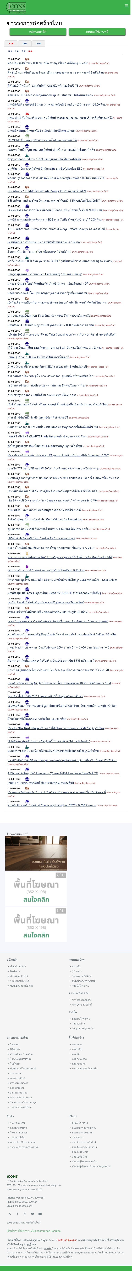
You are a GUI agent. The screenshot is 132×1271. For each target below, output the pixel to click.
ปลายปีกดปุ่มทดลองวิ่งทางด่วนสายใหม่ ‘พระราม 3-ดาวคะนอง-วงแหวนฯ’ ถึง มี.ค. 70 (58, 670)
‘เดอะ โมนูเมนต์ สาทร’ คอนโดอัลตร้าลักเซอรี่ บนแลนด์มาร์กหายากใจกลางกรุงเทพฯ (58, 621)
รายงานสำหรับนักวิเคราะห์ (24, 1147)
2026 (11, 43)
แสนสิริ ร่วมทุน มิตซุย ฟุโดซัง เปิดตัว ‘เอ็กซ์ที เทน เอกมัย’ (41, 130)
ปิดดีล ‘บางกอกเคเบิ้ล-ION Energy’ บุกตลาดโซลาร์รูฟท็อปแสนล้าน (47, 293)
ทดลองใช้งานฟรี (97, 32)
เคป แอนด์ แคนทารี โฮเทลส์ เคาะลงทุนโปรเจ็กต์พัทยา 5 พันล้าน (46, 570)
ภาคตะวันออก (79, 1059)
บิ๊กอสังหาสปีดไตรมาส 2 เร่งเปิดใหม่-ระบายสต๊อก (37, 718)
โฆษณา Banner (18, 1132)
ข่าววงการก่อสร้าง (81, 1000)
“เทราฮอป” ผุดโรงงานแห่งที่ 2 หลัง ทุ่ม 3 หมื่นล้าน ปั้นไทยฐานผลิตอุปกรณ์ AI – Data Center (62, 579)
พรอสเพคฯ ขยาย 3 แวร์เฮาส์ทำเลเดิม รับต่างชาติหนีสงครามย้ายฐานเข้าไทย (53, 750)
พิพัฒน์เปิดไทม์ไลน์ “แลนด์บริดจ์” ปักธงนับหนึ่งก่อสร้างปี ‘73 (43, 85)
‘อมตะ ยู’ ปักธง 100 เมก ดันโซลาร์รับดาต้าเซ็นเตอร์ (38, 357)
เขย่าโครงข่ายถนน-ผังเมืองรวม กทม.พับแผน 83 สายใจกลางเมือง (46, 385)
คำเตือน (56, 1231)
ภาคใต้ (75, 1054)
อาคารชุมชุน (17, 1088)
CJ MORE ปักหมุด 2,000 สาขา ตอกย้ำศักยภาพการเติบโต (42, 140)
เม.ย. (30, 51)
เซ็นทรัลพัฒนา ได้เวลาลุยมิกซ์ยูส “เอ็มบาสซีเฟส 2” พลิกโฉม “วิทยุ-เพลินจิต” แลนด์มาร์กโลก (62, 705)
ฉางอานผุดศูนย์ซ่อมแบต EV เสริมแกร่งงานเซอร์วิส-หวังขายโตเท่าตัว (49, 315)
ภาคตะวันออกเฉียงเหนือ (84, 1068)
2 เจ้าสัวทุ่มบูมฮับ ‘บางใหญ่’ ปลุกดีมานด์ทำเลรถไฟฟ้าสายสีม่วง (45, 519)
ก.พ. (17, 51)
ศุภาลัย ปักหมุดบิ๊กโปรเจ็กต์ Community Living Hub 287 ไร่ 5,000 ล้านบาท (52, 805)
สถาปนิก (76, 966)
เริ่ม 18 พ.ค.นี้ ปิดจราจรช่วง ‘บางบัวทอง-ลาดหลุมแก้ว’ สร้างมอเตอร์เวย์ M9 (52, 500)
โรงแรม (14, 1044)
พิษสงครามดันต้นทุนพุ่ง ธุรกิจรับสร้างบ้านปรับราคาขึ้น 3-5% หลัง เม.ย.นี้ (51, 660)
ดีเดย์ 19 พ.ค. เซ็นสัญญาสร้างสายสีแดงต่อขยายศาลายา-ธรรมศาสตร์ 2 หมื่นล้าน (56, 72)
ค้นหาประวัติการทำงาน (22, 1142)
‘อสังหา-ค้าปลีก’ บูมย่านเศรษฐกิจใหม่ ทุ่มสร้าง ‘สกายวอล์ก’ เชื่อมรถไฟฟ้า (51, 149)
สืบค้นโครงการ (80, 1123)
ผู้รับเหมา (77, 971)
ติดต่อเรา (15, 971)
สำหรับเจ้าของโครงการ (84, 1147)
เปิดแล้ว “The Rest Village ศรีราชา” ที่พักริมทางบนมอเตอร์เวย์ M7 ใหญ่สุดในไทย (56, 728)
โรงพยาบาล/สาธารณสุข (23, 1102)
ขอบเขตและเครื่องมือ (21, 986)
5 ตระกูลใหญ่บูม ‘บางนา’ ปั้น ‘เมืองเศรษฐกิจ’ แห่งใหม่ (39, 251)
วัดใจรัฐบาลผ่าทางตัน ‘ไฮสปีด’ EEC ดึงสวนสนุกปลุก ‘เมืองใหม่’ (45, 445)
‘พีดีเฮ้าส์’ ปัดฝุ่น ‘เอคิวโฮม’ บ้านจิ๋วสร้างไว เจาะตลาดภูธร (41, 538)
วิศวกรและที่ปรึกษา (82, 976)
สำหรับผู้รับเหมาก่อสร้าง (84, 1161)
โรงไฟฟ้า (15, 1064)
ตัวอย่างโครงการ (81, 1019)
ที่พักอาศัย (15, 1049)
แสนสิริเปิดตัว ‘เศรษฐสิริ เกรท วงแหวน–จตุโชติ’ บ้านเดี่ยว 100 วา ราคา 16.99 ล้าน (57, 104)
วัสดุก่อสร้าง (78, 1023)
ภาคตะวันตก (78, 1064)
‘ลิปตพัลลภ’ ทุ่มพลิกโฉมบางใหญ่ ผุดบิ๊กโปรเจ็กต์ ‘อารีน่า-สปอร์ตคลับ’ (49, 741)
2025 (24, 43)
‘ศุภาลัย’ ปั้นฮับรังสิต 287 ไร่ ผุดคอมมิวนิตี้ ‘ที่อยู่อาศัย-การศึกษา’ (45, 696)
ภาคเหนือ (77, 1049)
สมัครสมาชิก (38, 32)
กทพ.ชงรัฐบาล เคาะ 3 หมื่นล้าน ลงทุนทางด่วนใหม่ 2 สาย (42, 395)
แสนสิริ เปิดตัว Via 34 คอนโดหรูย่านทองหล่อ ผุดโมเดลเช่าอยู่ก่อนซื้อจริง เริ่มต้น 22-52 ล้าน (62, 760)
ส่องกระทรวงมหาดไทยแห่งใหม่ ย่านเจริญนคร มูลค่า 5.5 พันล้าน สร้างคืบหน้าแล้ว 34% (60, 557)
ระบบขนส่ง (16, 1073)
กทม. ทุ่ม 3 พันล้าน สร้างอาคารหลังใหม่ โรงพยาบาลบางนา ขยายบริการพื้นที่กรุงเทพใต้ (60, 117)
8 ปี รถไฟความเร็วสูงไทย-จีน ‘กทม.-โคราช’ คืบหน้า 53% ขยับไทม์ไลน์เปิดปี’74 (54, 200)
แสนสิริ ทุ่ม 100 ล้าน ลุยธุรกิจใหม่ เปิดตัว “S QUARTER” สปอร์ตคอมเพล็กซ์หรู (54, 593)
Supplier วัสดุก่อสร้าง (83, 1028)
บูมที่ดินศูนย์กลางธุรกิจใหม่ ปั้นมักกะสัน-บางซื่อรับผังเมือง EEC (45, 168)
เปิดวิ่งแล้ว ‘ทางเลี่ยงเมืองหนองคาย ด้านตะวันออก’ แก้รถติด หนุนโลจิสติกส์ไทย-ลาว (57, 302)
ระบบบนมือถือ (17, 1137)
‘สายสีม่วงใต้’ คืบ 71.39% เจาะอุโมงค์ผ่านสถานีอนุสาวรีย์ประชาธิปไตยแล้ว (52, 491)
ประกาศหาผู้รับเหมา (82, 1132)
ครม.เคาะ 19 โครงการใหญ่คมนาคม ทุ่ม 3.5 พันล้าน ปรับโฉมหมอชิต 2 (51, 95)
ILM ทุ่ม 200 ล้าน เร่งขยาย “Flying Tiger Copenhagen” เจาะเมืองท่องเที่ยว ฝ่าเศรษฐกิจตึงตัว (62, 334)
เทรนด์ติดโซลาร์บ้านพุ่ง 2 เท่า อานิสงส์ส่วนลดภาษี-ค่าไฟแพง (44, 242)
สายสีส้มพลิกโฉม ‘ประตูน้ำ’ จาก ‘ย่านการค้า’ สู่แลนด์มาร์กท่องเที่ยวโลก (50, 376)
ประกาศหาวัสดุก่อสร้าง (84, 1128)
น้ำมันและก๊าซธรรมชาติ (23, 1068)
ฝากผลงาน (77, 1137)
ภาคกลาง (77, 1044)
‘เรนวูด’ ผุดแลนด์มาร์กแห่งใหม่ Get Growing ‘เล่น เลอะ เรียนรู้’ (45, 274)
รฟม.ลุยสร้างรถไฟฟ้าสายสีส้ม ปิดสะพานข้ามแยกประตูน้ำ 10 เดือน (47, 611)
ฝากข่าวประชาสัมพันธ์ (84, 1142)
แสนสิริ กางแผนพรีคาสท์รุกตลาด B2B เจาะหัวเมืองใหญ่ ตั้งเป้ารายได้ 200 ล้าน (55, 219)
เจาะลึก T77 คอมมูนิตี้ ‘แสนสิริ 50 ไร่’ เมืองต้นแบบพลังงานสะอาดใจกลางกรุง (53, 468)
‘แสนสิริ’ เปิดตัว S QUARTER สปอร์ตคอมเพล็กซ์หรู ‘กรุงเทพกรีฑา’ (47, 436)
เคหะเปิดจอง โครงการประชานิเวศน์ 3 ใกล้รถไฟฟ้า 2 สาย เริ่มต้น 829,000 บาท (55, 210)
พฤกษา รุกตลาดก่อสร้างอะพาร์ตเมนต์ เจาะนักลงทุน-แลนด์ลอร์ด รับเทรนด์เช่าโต (56, 178)
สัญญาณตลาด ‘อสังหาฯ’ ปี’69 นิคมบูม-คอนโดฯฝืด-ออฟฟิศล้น (44, 159)
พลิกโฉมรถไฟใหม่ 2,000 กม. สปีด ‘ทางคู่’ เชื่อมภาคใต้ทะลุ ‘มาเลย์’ (48, 63)
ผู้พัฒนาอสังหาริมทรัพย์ (84, 981)
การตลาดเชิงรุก (18, 1128)
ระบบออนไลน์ (17, 1123)
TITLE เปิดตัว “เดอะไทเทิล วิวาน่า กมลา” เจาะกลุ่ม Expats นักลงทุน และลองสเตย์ (56, 229)
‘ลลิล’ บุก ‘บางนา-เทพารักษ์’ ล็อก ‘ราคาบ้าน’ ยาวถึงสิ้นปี (41, 782)
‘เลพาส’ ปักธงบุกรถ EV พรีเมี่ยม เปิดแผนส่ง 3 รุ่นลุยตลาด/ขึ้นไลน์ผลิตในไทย (53, 427)
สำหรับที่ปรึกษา (80, 1156)
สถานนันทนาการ (19, 1083)
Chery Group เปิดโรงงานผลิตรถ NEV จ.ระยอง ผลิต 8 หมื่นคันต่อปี (47, 366)
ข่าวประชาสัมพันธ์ (82, 1004)
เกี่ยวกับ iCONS (18, 966)
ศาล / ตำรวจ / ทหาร (21, 1097)
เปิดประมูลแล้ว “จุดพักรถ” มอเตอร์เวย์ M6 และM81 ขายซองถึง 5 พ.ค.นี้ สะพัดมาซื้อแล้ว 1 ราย (63, 478)
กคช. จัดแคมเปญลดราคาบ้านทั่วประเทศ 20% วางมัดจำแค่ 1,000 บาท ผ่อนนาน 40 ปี (58, 647)
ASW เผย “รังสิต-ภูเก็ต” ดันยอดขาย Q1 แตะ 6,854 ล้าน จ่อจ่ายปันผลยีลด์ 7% (53, 773)
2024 (38, 43)
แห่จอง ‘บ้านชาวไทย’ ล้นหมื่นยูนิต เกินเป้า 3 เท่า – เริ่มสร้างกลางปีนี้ (48, 283)
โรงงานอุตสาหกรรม (20, 1059)
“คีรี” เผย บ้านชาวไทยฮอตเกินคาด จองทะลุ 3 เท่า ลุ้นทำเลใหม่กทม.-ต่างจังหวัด (55, 347)
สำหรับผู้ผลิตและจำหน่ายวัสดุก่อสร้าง (91, 1166)
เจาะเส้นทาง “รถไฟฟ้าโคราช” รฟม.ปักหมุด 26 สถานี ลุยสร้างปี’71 (47, 191)
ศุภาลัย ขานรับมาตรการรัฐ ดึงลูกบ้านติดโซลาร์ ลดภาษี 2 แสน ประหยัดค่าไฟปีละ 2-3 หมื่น (62, 634)
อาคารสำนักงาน (19, 1092)
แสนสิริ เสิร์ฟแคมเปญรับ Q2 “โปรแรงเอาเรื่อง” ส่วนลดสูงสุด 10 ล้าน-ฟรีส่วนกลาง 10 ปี (59, 683)
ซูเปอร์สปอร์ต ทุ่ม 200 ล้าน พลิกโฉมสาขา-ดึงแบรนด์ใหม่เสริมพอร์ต (48, 528)
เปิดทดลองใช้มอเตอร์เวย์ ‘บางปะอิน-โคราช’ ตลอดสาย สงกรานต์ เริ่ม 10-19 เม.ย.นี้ (57, 792)
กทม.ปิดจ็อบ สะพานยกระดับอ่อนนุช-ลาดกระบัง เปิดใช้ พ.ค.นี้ (44, 510)
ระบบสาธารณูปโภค (20, 1107)
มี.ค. (23, 51)
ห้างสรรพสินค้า (18, 1078)
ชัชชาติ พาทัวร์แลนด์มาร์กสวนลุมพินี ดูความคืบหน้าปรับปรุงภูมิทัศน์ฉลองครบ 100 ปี (58, 455)
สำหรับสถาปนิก (80, 1152)
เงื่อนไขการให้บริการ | (18, 1231)
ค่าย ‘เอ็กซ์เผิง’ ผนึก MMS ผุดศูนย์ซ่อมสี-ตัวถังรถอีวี (38, 417)
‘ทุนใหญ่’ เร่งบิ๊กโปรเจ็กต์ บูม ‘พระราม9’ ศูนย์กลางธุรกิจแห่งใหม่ (46, 602)
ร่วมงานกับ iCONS (20, 981)
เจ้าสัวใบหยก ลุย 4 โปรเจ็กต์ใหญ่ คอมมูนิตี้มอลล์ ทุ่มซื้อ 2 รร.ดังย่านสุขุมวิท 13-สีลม (58, 404)
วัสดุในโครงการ (80, 986)
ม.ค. (10, 51)
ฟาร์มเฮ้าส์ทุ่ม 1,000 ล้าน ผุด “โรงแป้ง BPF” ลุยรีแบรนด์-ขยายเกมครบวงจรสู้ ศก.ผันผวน (60, 261)
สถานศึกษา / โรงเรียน (22, 1054)
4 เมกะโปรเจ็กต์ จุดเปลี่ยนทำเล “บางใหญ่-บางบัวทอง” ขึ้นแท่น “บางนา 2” (51, 547)
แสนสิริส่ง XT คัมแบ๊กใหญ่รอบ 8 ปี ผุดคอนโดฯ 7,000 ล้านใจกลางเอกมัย (51, 325)
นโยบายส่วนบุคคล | (41, 1231)
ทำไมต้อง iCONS (19, 976)
